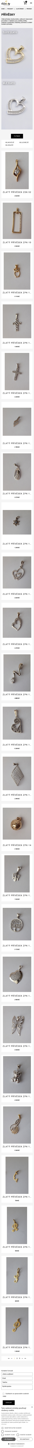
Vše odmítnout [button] (24, 1439)
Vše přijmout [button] (9, 1439)
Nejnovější (9, 142)
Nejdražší (9, 145)
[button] (17, 1444)
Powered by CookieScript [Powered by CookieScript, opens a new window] (17, 1446)
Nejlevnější (23, 142)
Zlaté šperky (20, 9)
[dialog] (17, 1426)
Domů (3, 9)
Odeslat (9, 1402)
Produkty (10, 9)
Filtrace (17, 136)
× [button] (32, 1407)
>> (25, 1358)
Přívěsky (29, 9)
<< (9, 1358)
